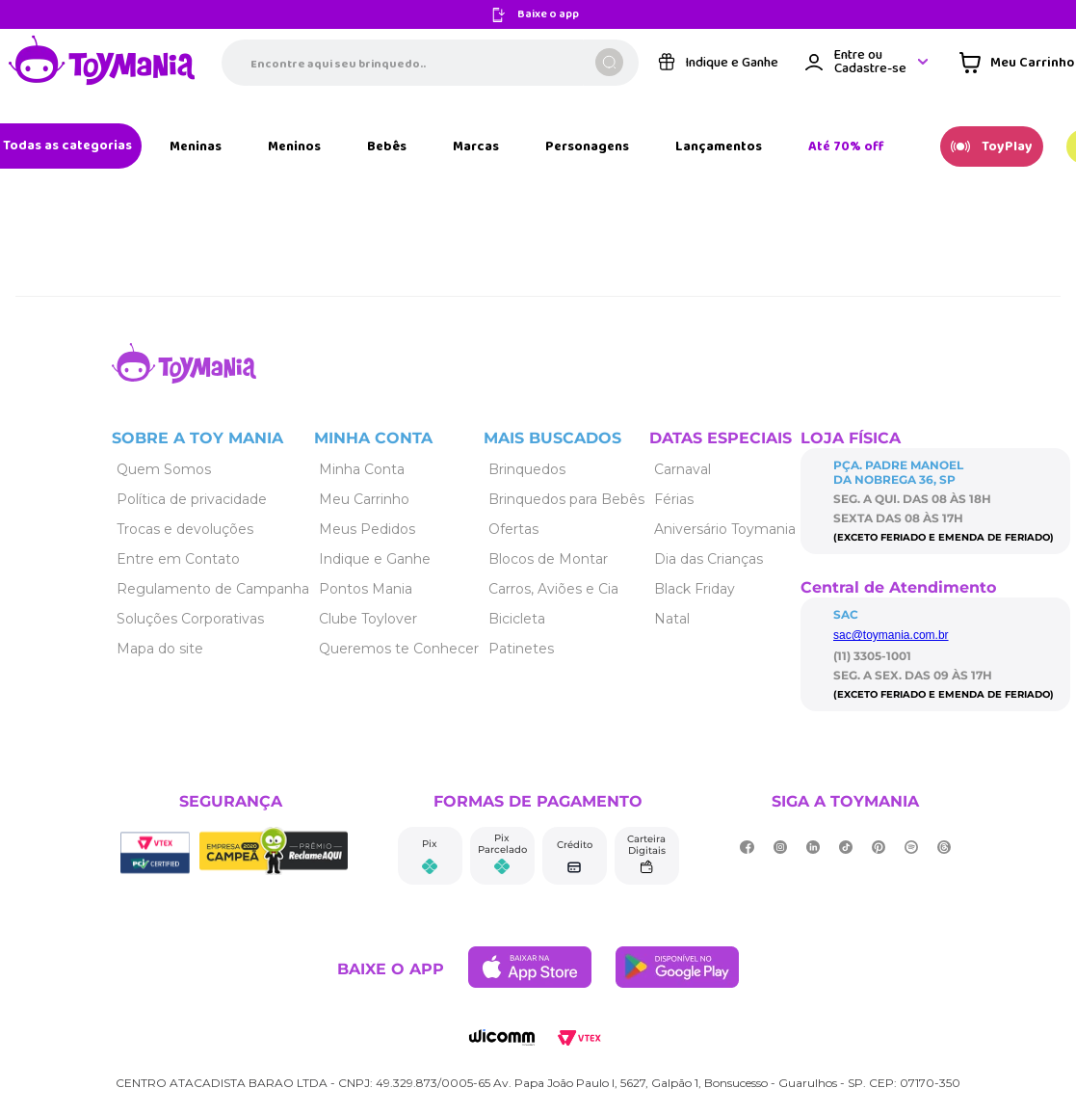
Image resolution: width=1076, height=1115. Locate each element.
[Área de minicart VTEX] (1017, 62)
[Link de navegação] (102, 62)
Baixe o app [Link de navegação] (548, 15)
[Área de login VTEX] (868, 62)
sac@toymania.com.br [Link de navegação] (891, 635)
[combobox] (430, 63)
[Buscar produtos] (609, 62)
